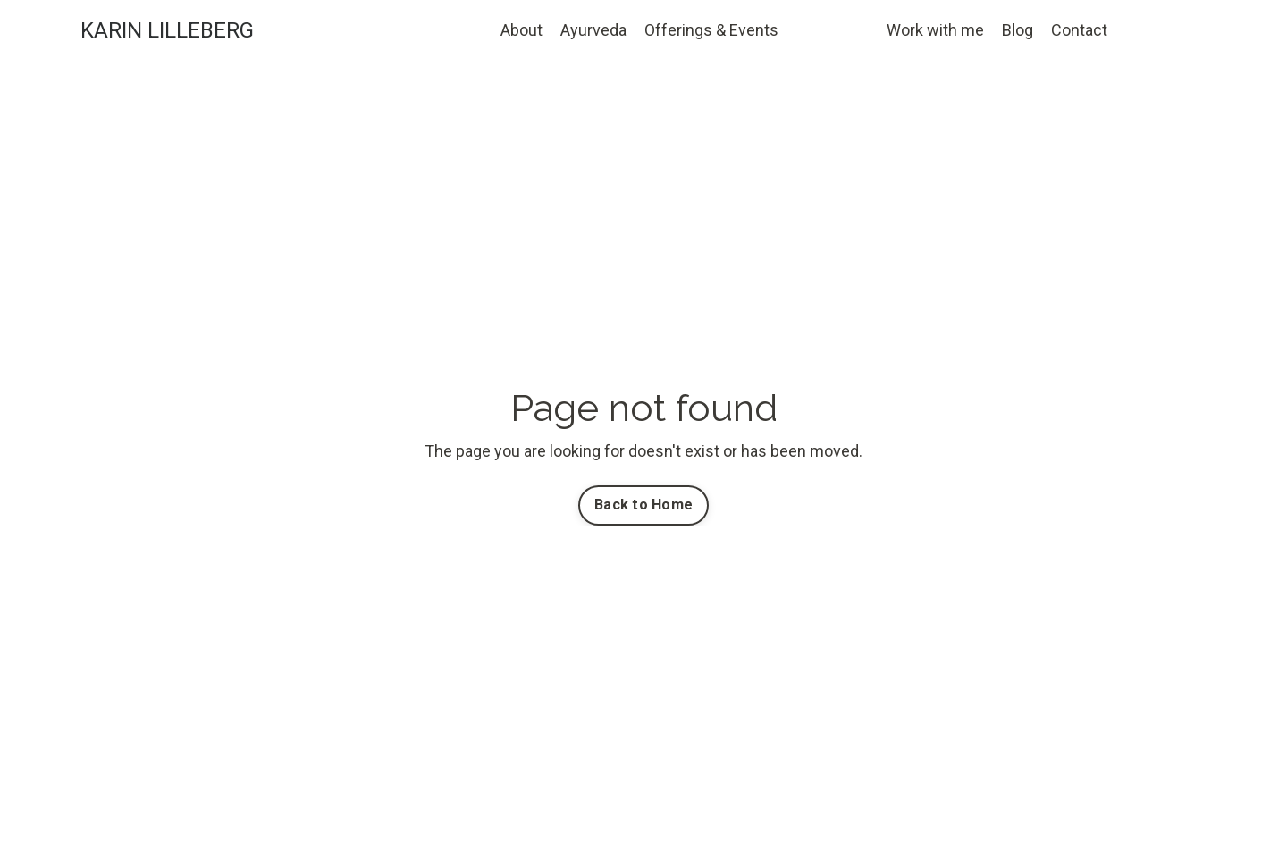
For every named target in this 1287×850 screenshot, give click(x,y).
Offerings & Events (711, 30)
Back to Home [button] (643, 504)
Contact (1079, 30)
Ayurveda (593, 30)
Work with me (935, 30)
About (521, 30)
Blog (1017, 30)
